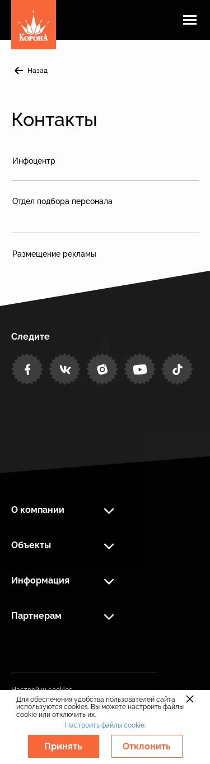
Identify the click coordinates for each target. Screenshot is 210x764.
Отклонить (147, 746)
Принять (63, 746)
